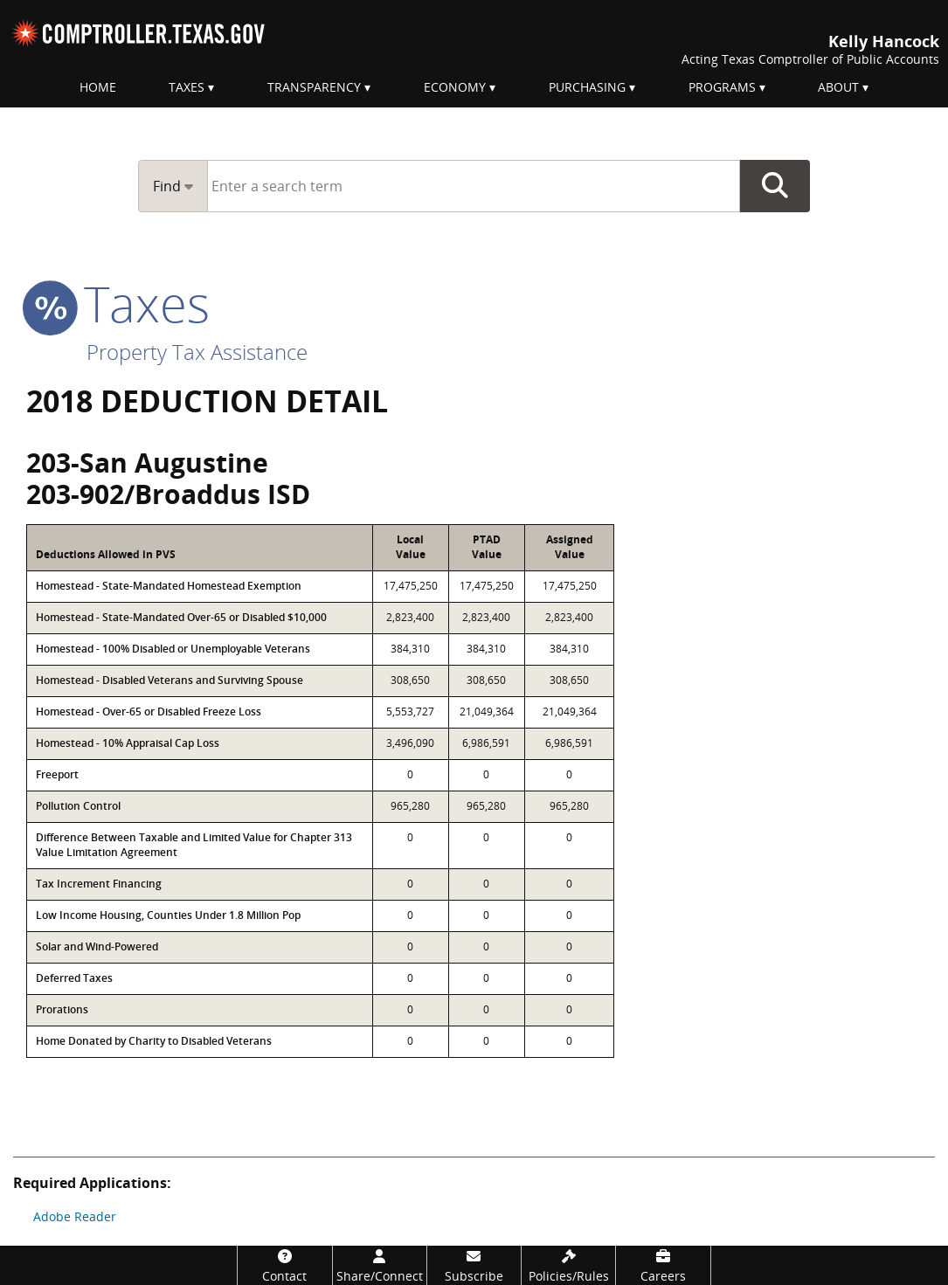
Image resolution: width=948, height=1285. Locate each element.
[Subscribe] (474, 1265)
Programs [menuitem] (722, 87)
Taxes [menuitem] (186, 87)
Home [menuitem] (98, 87)
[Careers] (662, 1265)
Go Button (775, 186)
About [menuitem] (838, 87)
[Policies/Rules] (568, 1265)
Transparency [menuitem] (314, 87)
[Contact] (284, 1265)
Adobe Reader (74, 1216)
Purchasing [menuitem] (587, 87)
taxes (118, 303)
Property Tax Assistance (197, 351)
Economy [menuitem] (455, 87)
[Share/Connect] (379, 1265)
